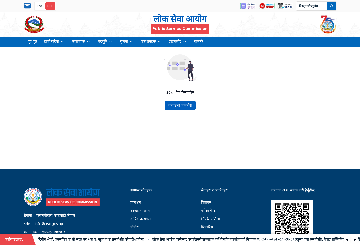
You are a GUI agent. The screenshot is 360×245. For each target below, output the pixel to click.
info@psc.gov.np (49, 224)
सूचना (126, 41)
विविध (134, 227)
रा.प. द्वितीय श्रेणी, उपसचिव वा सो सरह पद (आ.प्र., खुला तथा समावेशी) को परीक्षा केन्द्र (88, 239)
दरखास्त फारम (140, 210)
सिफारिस (207, 227)
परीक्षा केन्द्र (208, 210)
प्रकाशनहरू (151, 41)
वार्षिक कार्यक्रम (140, 219)
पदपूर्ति (105, 41)
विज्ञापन (206, 202)
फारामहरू (81, 41)
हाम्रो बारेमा (54, 41)
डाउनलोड (178, 41)
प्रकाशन (135, 202)
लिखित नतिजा (210, 219)
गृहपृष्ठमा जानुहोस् (180, 105)
